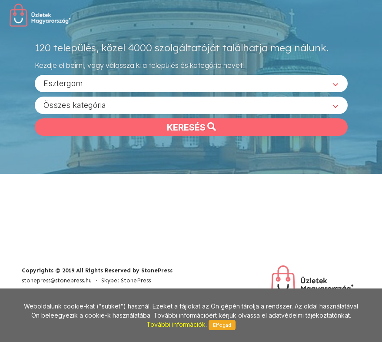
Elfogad (222, 325)
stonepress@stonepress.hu (57, 280)
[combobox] (191, 83)
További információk (176, 324)
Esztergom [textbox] (63, 82)
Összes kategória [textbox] (74, 104)
